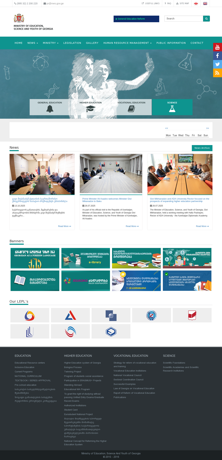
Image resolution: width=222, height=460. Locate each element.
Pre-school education (25, 385)
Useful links (151, 3)
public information (171, 42)
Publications (120, 397)
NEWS (32, 42)
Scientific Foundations (174, 362)
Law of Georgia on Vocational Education (134, 388)
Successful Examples (125, 384)
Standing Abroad (73, 385)
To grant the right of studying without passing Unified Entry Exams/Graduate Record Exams (84, 397)
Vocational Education (131, 107)
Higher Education (90, 107)
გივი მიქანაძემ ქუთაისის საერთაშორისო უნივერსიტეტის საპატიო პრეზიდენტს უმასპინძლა (39, 199)
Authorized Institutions (75, 405)
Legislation (72, 42)
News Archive (202, 147)
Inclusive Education (24, 367)
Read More (64, 226)
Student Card (71, 409)
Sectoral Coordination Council (128, 379)
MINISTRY (50, 42)
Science (172, 107)
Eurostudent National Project (78, 414)
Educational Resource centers (30, 362)
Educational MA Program (77, 389)
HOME (19, 42)
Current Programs (24, 371)
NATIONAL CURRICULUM (28, 376)
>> (207, 128)
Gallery (92, 42)
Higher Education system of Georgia (82, 362)
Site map (182, 3)
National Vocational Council (128, 375)
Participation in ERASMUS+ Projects (82, 380)
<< (166, 128)
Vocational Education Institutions (130, 370)
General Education (49, 107)
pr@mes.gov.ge (55, 3)
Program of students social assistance (83, 376)
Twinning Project (72, 371)
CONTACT (197, 42)
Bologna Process (73, 367)
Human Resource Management (127, 42)
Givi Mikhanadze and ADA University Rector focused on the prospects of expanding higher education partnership (179, 199)
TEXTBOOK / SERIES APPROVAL (33, 380)
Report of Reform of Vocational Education (134, 393)
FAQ (168, 3)
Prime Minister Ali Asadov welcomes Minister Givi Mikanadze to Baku (106, 199)
